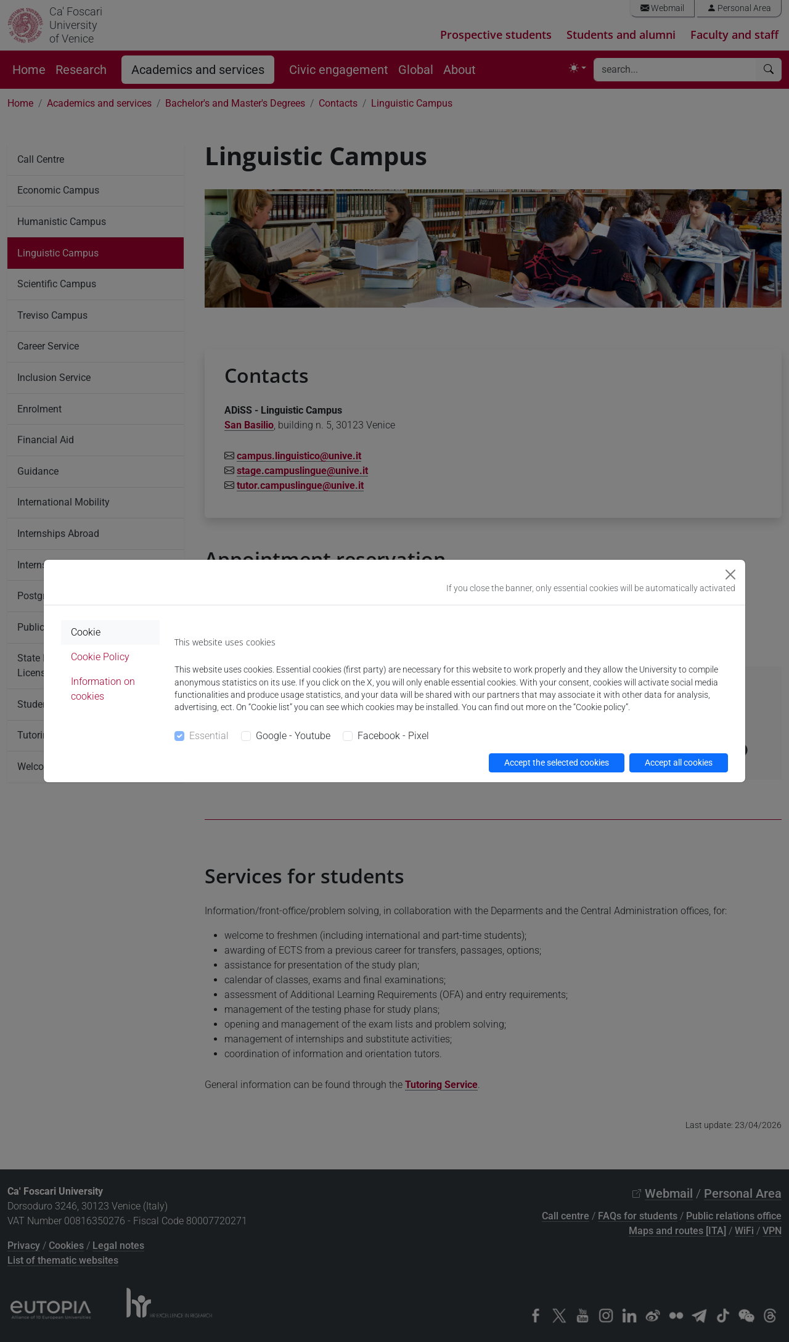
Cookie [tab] (85, 632)
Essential (209, 736)
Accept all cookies (679, 762)
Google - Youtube (293, 736)
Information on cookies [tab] (103, 689)
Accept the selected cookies (556, 762)
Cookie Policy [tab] (100, 657)
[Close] (730, 574)
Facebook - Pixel (393, 736)
